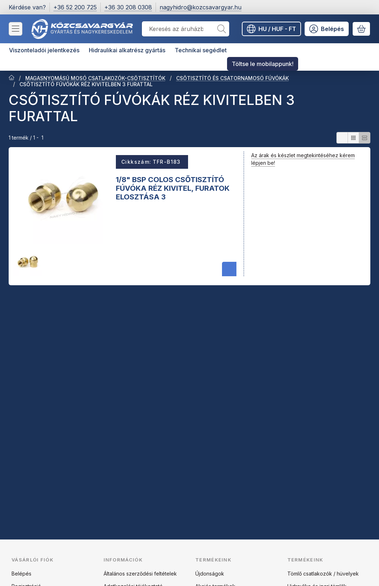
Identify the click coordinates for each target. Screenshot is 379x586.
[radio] (342, 138)
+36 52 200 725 (75, 7)
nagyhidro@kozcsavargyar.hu (200, 7)
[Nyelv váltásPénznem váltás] (271, 29)
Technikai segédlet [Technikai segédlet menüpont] (201, 50)
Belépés (21, 573)
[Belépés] (327, 29)
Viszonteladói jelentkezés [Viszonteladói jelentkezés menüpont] (44, 50)
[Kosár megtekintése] (361, 29)
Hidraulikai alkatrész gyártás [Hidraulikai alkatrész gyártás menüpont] (127, 50)
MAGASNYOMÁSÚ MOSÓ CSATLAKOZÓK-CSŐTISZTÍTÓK (95, 78)
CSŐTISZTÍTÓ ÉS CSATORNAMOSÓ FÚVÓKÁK (232, 78)
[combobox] (185, 29)
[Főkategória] (11, 78)
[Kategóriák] (15, 29)
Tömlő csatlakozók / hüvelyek (323, 573)
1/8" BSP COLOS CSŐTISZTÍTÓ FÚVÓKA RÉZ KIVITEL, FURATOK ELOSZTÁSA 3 (173, 188)
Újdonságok (209, 573)
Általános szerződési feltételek (140, 573)
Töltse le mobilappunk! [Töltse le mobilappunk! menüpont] (262, 63)
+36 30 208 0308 (128, 7)
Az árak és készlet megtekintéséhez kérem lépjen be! (303, 159)
